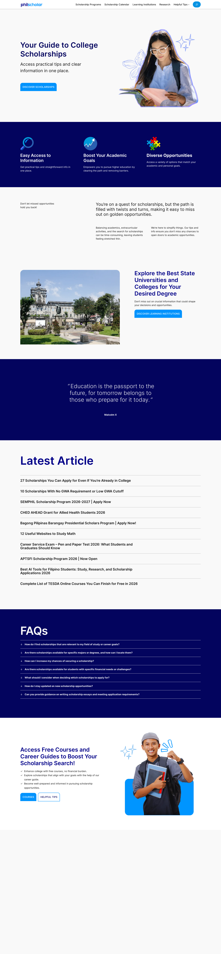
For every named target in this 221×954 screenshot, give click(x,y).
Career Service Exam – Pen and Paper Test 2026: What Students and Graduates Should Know (76, 546)
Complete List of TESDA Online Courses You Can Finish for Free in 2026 (79, 584)
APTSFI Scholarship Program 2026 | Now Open (58, 559)
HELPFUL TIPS (48, 797)
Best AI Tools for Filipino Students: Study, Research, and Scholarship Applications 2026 (76, 571)
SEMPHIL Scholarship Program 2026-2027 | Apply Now (65, 502)
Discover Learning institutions (158, 313)
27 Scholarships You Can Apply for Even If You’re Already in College (75, 480)
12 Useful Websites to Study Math (48, 534)
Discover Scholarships (38, 87)
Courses (28, 797)
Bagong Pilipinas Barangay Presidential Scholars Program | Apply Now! (78, 523)
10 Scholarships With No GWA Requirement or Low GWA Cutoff (72, 491)
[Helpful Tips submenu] (188, 4)
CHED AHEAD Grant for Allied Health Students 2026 (62, 512)
